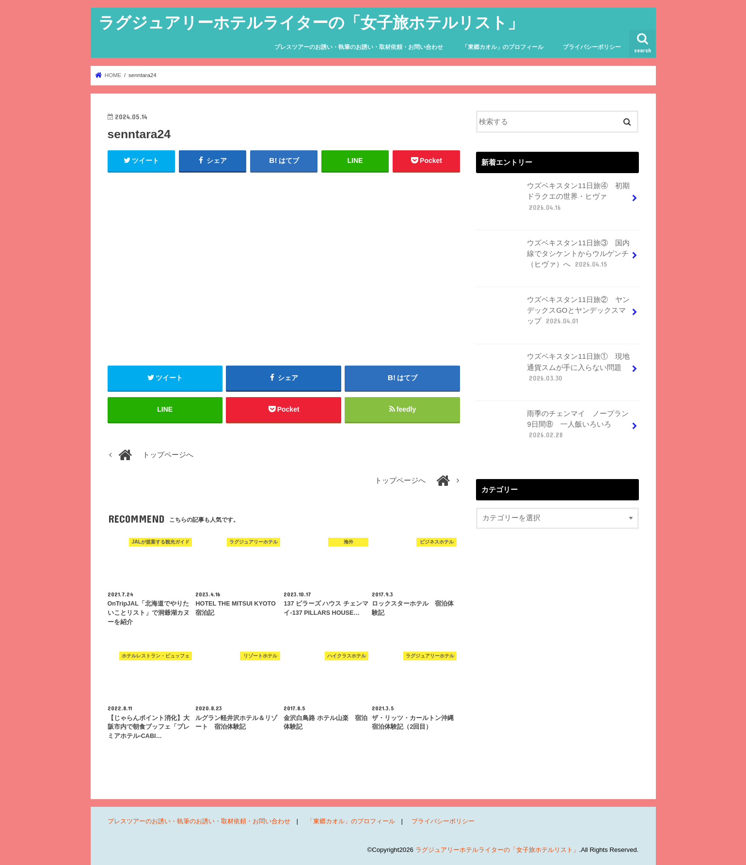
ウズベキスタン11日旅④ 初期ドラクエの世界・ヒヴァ (554, 200)
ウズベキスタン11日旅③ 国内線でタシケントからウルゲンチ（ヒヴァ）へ (554, 257)
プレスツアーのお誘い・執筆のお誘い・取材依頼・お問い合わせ (358, 47)
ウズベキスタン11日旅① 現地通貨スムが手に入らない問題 (554, 371)
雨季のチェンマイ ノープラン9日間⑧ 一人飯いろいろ (553, 428)
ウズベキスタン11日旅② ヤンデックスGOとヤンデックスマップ (554, 314)
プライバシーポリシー (592, 47)
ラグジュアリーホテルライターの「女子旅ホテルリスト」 (311, 22)
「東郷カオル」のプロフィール (502, 47)
